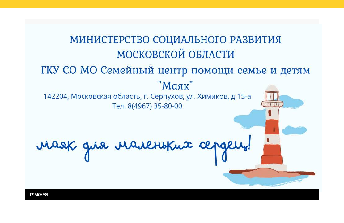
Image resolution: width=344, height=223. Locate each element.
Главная (39, 15)
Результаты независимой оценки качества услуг (104, 15)
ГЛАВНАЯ (39, 194)
